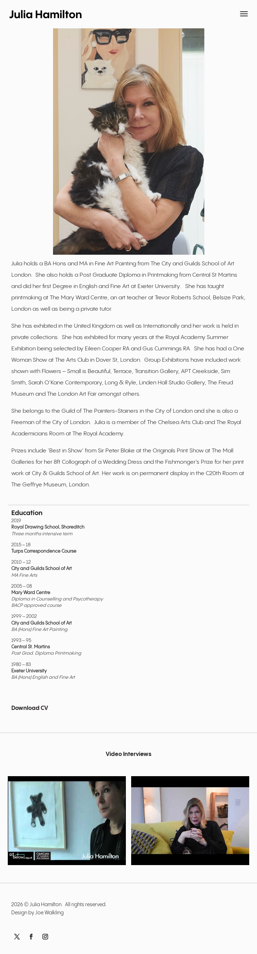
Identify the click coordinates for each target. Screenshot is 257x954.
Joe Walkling (49, 912)
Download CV (29, 708)
